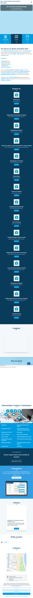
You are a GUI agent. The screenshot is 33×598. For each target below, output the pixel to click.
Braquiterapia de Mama (6, 428)
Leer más (16, 103)
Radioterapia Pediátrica (6, 442)
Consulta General (4, 446)
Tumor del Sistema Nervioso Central (24, 439)
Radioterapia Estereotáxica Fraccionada (6, 439)
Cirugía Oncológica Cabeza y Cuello (24, 436)
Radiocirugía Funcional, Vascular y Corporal (24, 443)
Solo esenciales (16, 591)
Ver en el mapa (14, 562)
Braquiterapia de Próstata (6, 432)
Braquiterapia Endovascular (22, 434)
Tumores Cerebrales (5, 434)
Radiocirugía (19, 446)
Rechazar (16, 588)
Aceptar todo (16, 593)
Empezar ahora (17, 477)
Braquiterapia (19, 432)
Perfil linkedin (6, 542)
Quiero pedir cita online (16, 461)
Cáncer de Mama (4, 436)
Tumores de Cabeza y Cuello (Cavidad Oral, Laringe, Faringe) (23, 429)
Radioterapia (3, 425)
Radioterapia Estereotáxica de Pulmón (23, 425)
